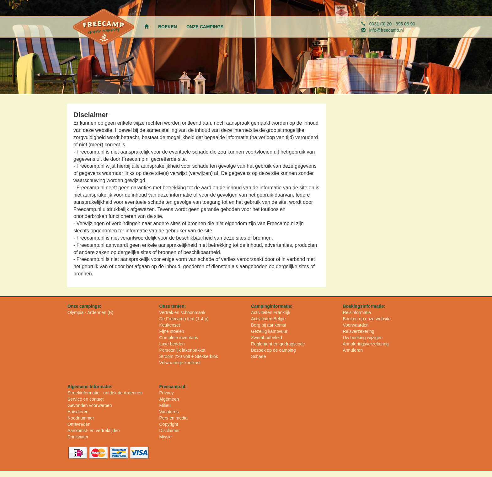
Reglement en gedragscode (278, 343)
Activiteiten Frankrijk (270, 312)
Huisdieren (77, 411)
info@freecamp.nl (386, 30)
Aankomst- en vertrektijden (93, 430)
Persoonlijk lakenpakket (182, 350)
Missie (165, 436)
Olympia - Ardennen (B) (90, 312)
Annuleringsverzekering (365, 343)
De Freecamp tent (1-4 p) (183, 318)
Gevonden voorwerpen (89, 405)
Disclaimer (169, 430)
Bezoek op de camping (273, 350)
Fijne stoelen (171, 331)
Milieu (165, 405)
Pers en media (173, 417)
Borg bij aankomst (268, 325)
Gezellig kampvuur (269, 331)
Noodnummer (80, 417)
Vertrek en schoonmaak (182, 312)
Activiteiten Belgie (268, 318)
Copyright (168, 424)
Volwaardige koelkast (180, 362)
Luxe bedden (171, 343)
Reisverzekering (358, 331)
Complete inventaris (178, 337)
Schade (258, 356)
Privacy (166, 392)
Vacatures (169, 411)
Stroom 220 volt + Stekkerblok (188, 356)
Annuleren (353, 350)
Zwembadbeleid (266, 337)
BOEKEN (167, 26)
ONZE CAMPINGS (204, 26)
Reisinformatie (357, 312)
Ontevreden (78, 424)
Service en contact (85, 399)
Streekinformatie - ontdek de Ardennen (105, 392)
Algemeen (169, 399)
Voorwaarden (356, 325)
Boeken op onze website (367, 318)
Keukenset (169, 325)
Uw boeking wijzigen (362, 337)
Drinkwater (77, 436)
